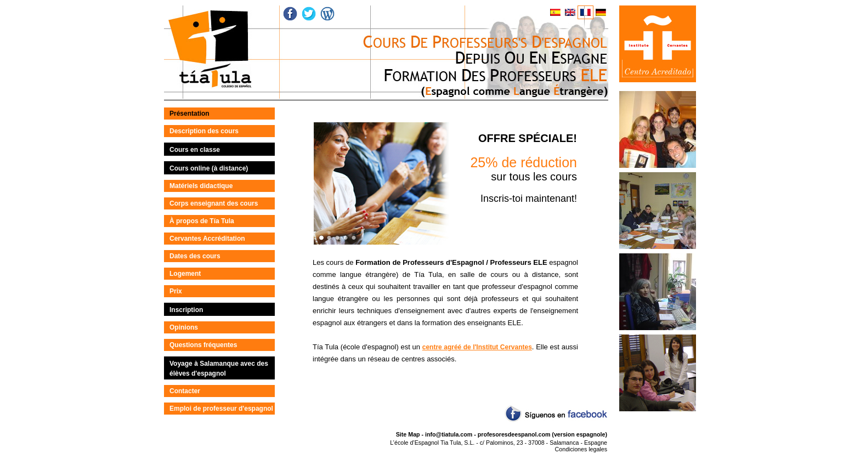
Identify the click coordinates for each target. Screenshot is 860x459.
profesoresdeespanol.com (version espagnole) (542, 434)
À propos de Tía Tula (201, 221)
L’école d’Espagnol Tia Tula (425, 442)
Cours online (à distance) (208, 168)
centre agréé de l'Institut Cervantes (477, 347)
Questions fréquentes (203, 345)
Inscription (186, 310)
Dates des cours (194, 256)
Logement (185, 273)
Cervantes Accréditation (207, 238)
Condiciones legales (581, 449)
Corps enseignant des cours (213, 203)
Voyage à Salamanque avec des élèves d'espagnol (218, 368)
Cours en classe (194, 150)
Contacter (184, 391)
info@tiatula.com (448, 434)
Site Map (408, 434)
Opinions (183, 327)
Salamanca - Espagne (578, 442)
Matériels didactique (201, 186)
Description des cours (204, 131)
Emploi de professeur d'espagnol (221, 408)
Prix (175, 291)
